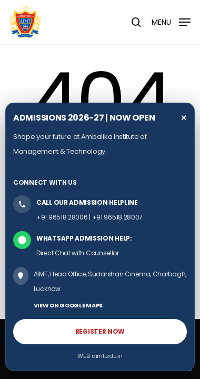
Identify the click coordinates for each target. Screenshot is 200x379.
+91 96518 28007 (117, 217)
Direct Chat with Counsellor (77, 252)
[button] (171, 21)
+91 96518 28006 (62, 217)
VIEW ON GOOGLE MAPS (68, 305)
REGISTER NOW (100, 331)
